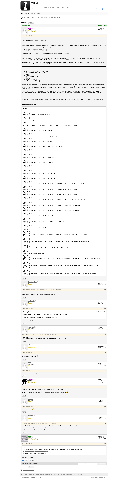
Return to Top (48, 474)
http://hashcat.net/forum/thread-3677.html (36, 50)
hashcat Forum (24, 17)
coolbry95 (31, 301)
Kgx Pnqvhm (32, 282)
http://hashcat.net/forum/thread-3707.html (59, 59)
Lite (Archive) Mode (57, 474)
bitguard (31, 415)
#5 (105, 352)
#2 (105, 289)
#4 (105, 334)
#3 (105, 308)
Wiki (58, 7)
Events (68, 7)
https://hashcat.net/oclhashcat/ (38, 40)
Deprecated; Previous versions (36, 17)
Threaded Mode (102, 25)
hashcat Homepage (39, 474)
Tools (62, 7)
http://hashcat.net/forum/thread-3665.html (32, 94)
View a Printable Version (28, 470)
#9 (105, 423)
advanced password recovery (34, 5)
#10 (105, 443)
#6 (105, 370)
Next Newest (33, 463)
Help (105, 8)
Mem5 (30, 345)
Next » (31, 22)
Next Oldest (25, 463)
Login (33, 13)
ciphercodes (32, 327)
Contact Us (31, 474)
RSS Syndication (78, 474)
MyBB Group (38, 477)
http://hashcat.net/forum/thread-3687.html (36, 49)
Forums (52, 7)
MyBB (27, 477)
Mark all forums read (68, 474)
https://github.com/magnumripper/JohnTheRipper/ (34, 427)
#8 (105, 406)
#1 (105, 36)
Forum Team (24, 474)
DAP (29, 363)
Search (99, 8)
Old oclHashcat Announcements (52, 17)
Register (38, 13)
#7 (105, 387)
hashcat (46, 7)
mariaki (30, 399)
